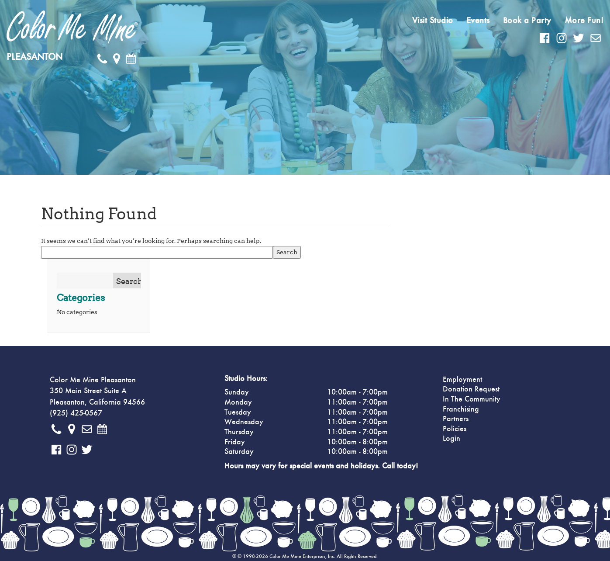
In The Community (471, 399)
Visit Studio (432, 20)
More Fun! (584, 20)
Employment (462, 380)
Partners (456, 419)
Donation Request (471, 389)
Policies (454, 429)
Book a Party (527, 20)
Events (478, 20)
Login (451, 439)
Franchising (461, 409)
